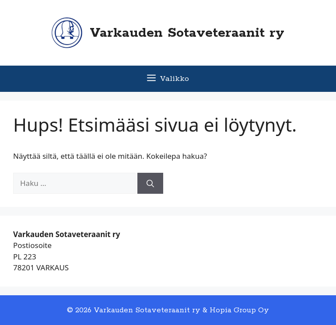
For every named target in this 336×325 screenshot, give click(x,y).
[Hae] (150, 183)
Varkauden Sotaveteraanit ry (187, 33)
